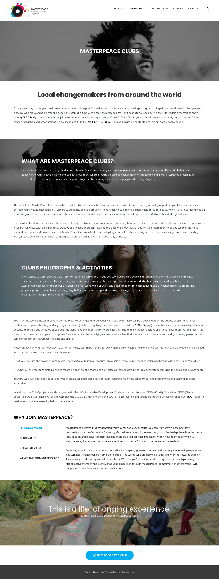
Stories (175, 10)
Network (131, 10)
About (110, 10)
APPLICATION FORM (99, 122)
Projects (154, 10)
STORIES (140, 325)
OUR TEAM (28, 118)
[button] (207, 10)
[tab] (38, 428)
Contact (193, 10)
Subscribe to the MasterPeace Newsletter (109, 573)
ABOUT (190, 397)
